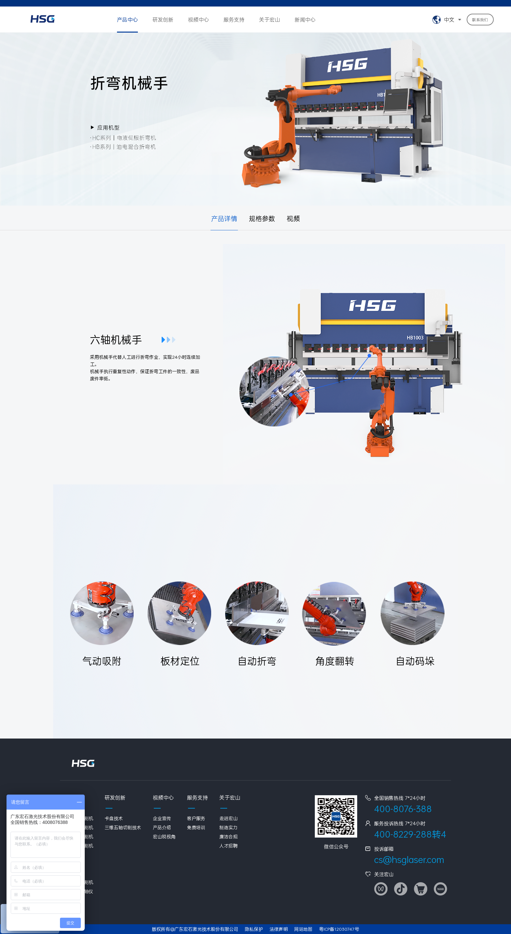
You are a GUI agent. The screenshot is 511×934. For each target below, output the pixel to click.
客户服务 (196, 818)
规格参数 (262, 218)
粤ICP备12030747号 (339, 929)
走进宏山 (228, 818)
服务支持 (234, 19)
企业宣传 (162, 818)
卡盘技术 (114, 818)
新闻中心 (305, 19)
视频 (293, 218)
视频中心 (198, 19)
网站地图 (303, 929)
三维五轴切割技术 (123, 827)
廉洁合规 (228, 836)
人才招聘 (228, 845)
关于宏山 (269, 19)
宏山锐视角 (164, 836)
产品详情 (224, 218)
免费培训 (196, 827)
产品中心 (127, 19)
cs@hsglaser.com (409, 860)
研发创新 (163, 19)
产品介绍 (162, 827)
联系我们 (480, 19)
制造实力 (228, 827)
